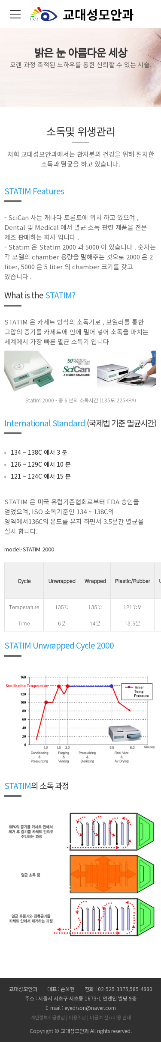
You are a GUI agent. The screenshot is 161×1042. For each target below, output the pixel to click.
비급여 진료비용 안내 (110, 1017)
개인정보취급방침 (47, 1017)
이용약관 (77, 1017)
